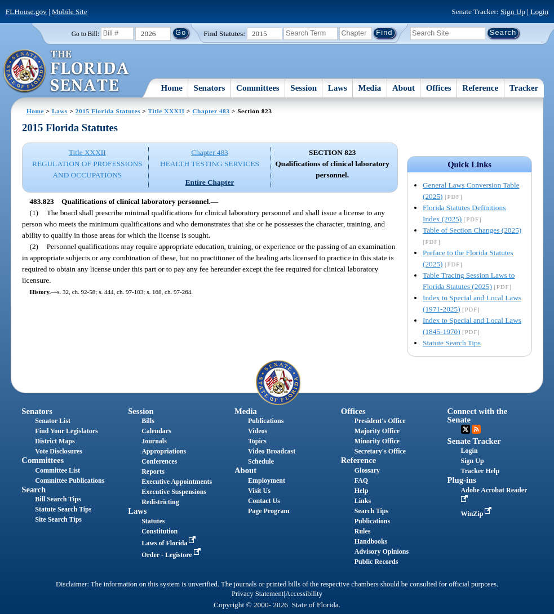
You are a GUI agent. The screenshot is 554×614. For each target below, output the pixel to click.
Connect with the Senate (477, 415)
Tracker (523, 87)
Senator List (52, 421)
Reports (153, 471)
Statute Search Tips (452, 343)
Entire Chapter (209, 182)
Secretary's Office (380, 451)
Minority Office (377, 441)
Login (539, 11)
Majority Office (377, 431)
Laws (337, 87)
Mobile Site (69, 11)
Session (303, 87)
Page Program (268, 511)
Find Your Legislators (66, 431)
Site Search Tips (58, 519)
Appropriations (163, 451)
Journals (154, 441)
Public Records (376, 562)
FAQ (361, 480)
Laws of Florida (169, 543)
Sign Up (512, 11)
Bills (147, 421)
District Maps (54, 441)
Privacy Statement (257, 594)
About (403, 87)
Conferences (159, 461)
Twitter (465, 429)
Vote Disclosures (58, 451)
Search (33, 489)
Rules (362, 531)
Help (361, 491)
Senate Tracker (474, 441)
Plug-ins (461, 479)
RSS (476, 429)
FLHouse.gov (26, 11)
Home (172, 87)
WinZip (477, 514)
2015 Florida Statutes (108, 111)
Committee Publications (69, 480)
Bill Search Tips (58, 499)
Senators (209, 87)
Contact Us (264, 501)
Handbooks (371, 541)
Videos (257, 431)
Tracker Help (480, 471)
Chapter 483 (210, 111)
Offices (438, 87)
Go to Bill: (85, 33)
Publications (265, 421)
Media (370, 87)
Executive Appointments (176, 482)
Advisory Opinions (381, 551)
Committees (258, 87)
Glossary (367, 470)
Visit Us (259, 491)
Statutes (153, 521)
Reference (480, 87)
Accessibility (303, 594)
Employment (266, 480)
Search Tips (371, 511)
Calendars (156, 431)
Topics (257, 441)
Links (362, 501)
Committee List (57, 470)
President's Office (380, 421)
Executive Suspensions (173, 492)
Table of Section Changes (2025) (472, 230)
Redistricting (160, 502)
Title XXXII (166, 111)
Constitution (159, 531)
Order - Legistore (172, 555)
